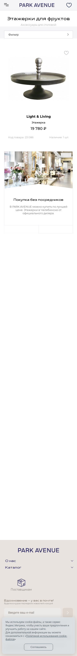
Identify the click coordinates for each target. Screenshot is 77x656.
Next (56, 229)
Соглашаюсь (38, 647)
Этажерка (38, 122)
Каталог (13, 567)
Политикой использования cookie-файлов (36, 637)
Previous (21, 229)
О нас (10, 561)
